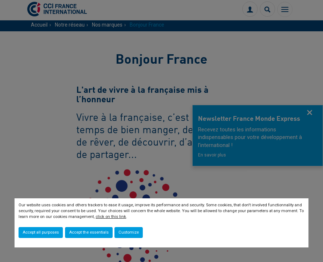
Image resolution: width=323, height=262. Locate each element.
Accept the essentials (89, 232)
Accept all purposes (41, 232)
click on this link (111, 216)
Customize (128, 232)
